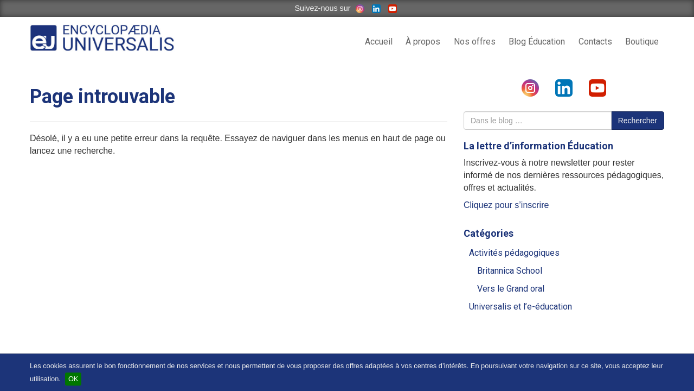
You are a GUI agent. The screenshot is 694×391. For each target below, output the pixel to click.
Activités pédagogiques (514, 253)
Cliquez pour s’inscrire (506, 205)
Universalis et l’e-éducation (520, 306)
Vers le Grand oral (510, 288)
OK (73, 379)
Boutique (642, 41)
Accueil (379, 41)
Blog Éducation (537, 41)
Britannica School (509, 271)
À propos (423, 41)
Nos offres (475, 41)
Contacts (595, 41)
